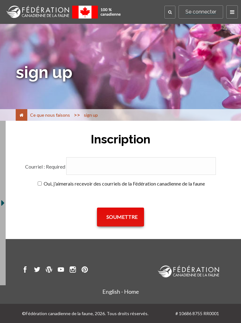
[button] (169, 12)
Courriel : (45, 167)
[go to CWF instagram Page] (73, 270)
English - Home (120, 291)
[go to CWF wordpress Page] (49, 270)
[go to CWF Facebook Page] (25, 270)
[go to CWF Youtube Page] (61, 270)
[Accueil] (21, 115)
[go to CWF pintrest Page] (85, 270)
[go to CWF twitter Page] (37, 270)
